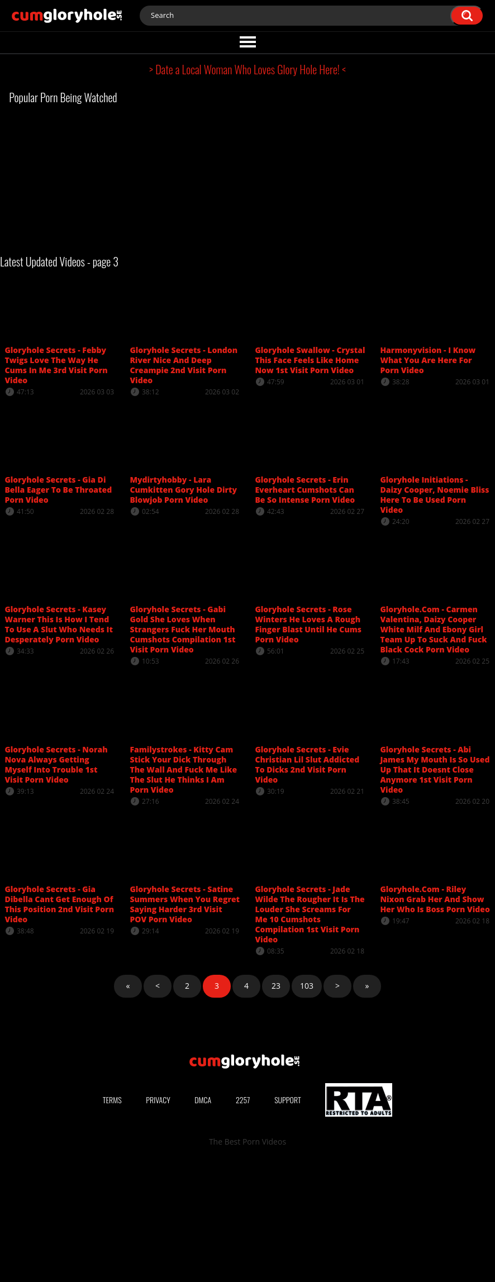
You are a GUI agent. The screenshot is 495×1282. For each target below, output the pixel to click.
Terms (112, 1218)
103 (306, 985)
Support (287, 1218)
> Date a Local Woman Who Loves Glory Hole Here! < (247, 69)
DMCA (202, 1218)
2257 (243, 1218)
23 (276, 985)
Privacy (158, 1218)
